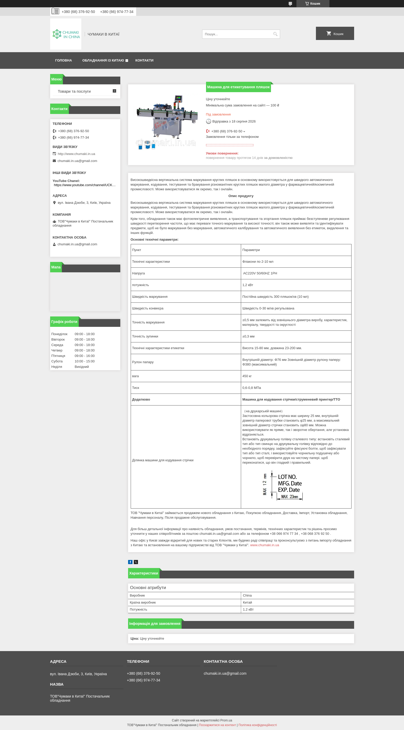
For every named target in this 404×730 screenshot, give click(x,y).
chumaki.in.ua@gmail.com (77, 161)
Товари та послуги (74, 91)
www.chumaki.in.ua (264, 545)
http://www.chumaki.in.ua (76, 154)
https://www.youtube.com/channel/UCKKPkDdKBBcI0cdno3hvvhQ (86, 185)
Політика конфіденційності (258, 725)
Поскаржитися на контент (217, 725)
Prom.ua (226, 720)
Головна (63, 60)
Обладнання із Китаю (103, 60)
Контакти (144, 60)
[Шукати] (275, 34)
